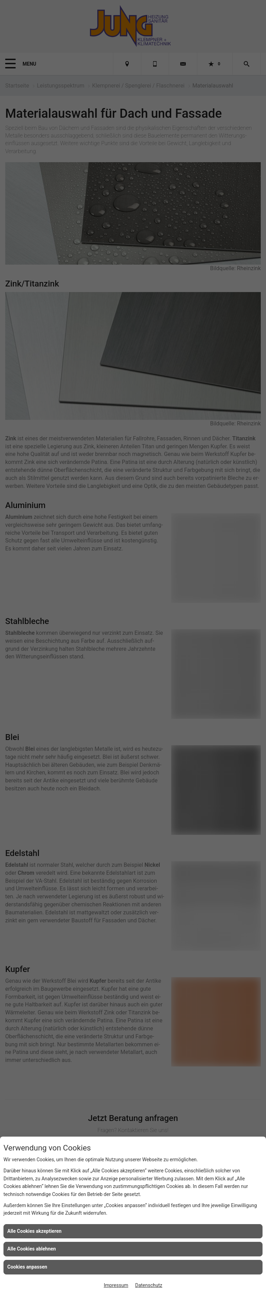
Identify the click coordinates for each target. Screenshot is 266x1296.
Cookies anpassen (27, 1267)
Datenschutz (148, 1285)
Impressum (116, 1285)
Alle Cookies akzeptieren (34, 1231)
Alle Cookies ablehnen (31, 1249)
